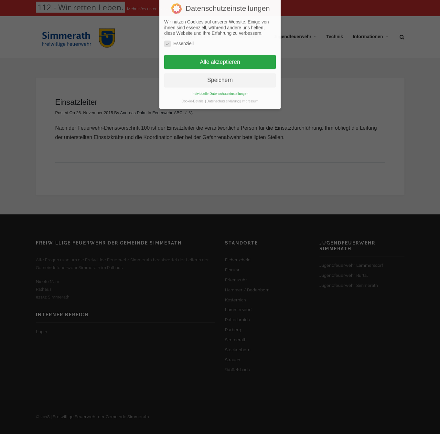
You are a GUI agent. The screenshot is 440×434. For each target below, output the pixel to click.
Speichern (220, 73)
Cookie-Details (192, 94)
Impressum (250, 94)
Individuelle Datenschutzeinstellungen (220, 87)
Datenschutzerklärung (223, 94)
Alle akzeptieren (220, 55)
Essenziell (179, 37)
